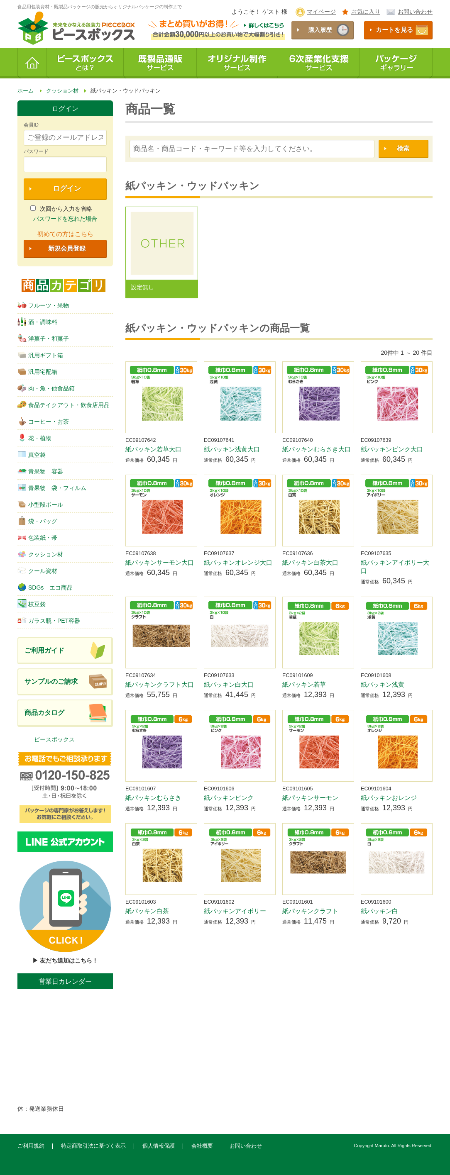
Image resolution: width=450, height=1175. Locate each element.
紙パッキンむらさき (153, 797)
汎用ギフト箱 (40, 354)
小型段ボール (40, 504)
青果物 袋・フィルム (51, 487)
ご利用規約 (30, 1146)
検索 (403, 148)
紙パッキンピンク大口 (392, 449)
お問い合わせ (415, 11)
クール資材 (37, 570)
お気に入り (365, 11)
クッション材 (40, 553)
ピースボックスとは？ (85, 63)
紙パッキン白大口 (229, 684)
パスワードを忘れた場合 (65, 218)
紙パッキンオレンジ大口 (238, 562)
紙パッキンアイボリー (235, 910)
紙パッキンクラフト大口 (159, 684)
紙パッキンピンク (229, 797)
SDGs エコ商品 (45, 587)
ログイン (67, 189)
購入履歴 (320, 30)
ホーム (31, 63)
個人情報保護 (158, 1146)
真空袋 (31, 454)
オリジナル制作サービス (237, 63)
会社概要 (202, 1146)
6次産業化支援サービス (319, 63)
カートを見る (394, 29)
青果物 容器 (40, 470)
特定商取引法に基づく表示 (93, 1146)
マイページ (321, 11)
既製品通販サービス (160, 63)
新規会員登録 (67, 248)
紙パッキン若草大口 (153, 449)
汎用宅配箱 (37, 371)
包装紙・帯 (37, 537)
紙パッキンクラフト (310, 910)
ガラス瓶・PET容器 (48, 620)
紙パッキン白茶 (147, 910)
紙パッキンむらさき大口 (316, 449)
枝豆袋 (31, 603)
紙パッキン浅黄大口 (232, 449)
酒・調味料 (37, 321)
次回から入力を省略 (61, 208)
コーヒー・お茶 (43, 421)
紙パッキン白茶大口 (310, 562)
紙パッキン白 (379, 910)
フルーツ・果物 (43, 305)
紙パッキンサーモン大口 (159, 562)
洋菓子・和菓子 (43, 338)
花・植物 (34, 437)
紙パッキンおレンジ (389, 797)
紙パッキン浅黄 (382, 684)
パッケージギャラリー (396, 63)
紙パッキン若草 (304, 684)
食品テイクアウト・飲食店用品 (63, 404)
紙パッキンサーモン (310, 797)
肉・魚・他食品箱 (46, 387)
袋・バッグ (37, 520)
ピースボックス (54, 739)
